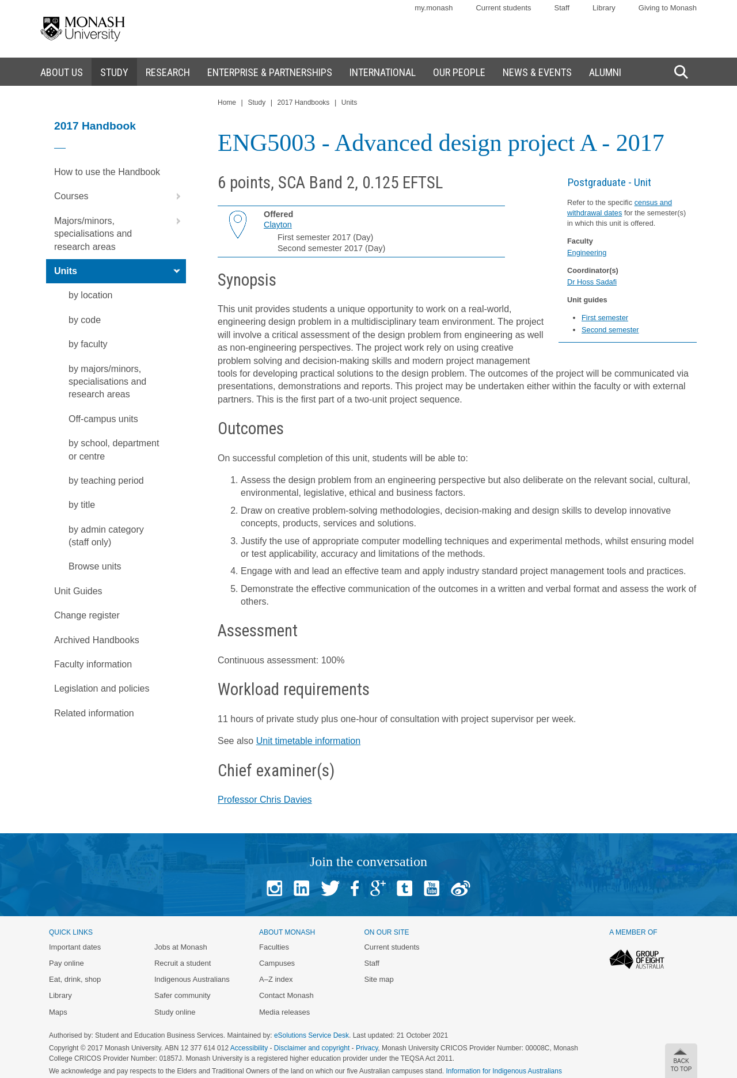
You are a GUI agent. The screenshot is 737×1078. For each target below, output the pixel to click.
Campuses (277, 963)
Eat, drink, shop (75, 979)
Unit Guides (78, 591)
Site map (378, 979)
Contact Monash (286, 995)
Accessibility (249, 1048)
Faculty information (93, 664)
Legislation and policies (101, 688)
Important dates (75, 947)
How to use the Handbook (107, 172)
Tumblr (404, 888)
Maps (58, 1012)
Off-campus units (103, 419)
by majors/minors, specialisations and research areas (107, 382)
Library (604, 7)
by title (82, 505)
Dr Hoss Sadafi (592, 282)
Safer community (182, 995)
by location (91, 295)
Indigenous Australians (192, 979)
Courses (120, 196)
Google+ (378, 888)
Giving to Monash (668, 7)
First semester (605, 317)
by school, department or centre (114, 449)
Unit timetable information (308, 741)
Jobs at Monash (180, 947)
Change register (87, 615)
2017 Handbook (95, 126)
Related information (94, 713)
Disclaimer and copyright (311, 1048)
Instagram (274, 888)
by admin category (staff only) (106, 536)
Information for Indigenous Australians (504, 1071)
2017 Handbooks (304, 102)
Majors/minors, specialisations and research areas (120, 230)
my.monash (434, 7)
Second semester (610, 329)
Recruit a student (182, 963)
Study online (175, 1012)
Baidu (460, 888)
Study (256, 102)
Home (227, 102)
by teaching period (106, 480)
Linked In (301, 888)
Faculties (274, 947)
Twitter (330, 888)
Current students (503, 7)
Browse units (95, 566)
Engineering (586, 252)
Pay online (66, 963)
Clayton (278, 224)
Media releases (284, 1012)
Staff (562, 7)
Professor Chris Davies (265, 799)
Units (120, 271)
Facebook (355, 888)
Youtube (431, 888)
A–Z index (276, 979)
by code (85, 320)
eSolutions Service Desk (311, 1035)
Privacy (367, 1048)
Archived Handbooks (96, 640)
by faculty (88, 344)
